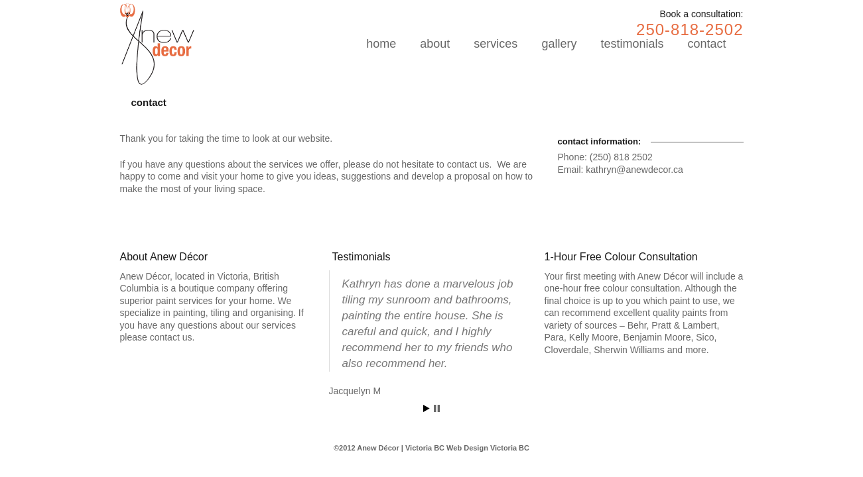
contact (706, 43)
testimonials (631, 43)
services (495, 43)
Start (426, 408)
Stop (437, 408)
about (435, 43)
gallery (558, 43)
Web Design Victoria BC (487, 448)
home (381, 43)
